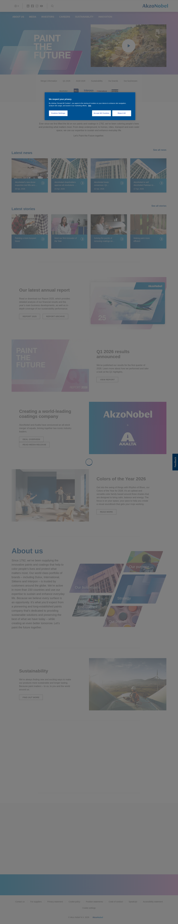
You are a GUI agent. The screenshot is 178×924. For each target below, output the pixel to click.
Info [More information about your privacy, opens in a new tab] (89, 105)
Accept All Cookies (101, 113)
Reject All (122, 113)
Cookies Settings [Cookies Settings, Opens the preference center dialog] (58, 113)
